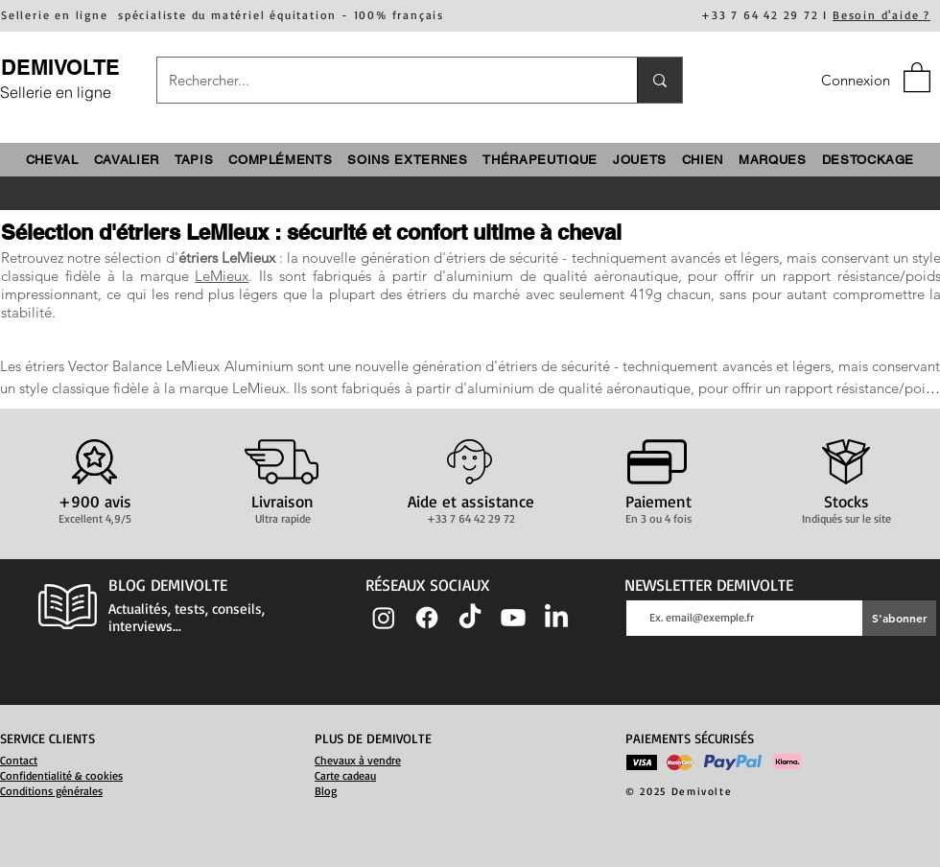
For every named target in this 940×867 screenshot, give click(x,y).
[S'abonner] (899, 618)
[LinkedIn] (556, 617)
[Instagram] (383, 617)
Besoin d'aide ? (881, 15)
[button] (917, 76)
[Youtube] (513, 617)
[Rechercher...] (383, 80)
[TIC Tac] (470, 617)
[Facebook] (426, 617)
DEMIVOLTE (60, 67)
